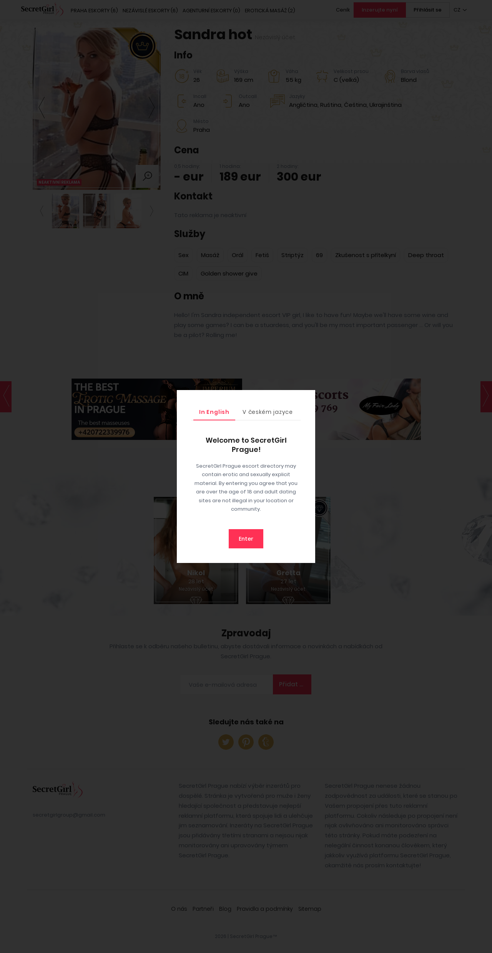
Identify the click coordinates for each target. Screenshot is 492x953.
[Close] (307, 397)
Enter (246, 539)
